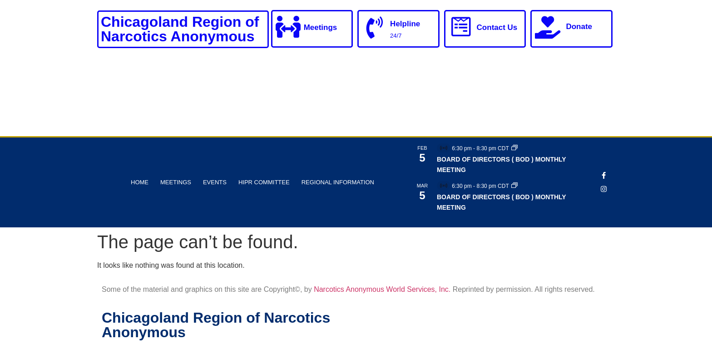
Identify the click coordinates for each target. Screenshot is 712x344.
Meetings (321, 28)
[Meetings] (288, 27)
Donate (579, 26)
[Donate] (547, 27)
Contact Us (497, 28)
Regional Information (338, 182)
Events (215, 182)
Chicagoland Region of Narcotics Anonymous (180, 29)
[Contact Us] (461, 27)
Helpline (405, 24)
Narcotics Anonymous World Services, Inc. (382, 289)
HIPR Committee (264, 182)
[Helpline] (374, 28)
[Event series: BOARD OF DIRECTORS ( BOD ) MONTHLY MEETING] (514, 148)
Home (139, 182)
